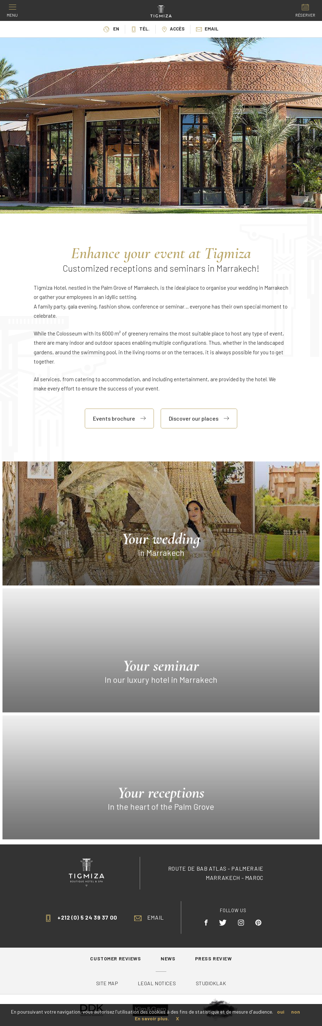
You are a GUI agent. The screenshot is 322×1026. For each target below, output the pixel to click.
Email (207, 29)
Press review (213, 958)
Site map (107, 983)
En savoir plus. (152, 1018)
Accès (172, 29)
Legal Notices (157, 983)
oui (280, 1012)
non (295, 1012)
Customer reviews (116, 958)
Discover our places (199, 418)
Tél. (140, 29)
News (169, 958)
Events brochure (119, 418)
